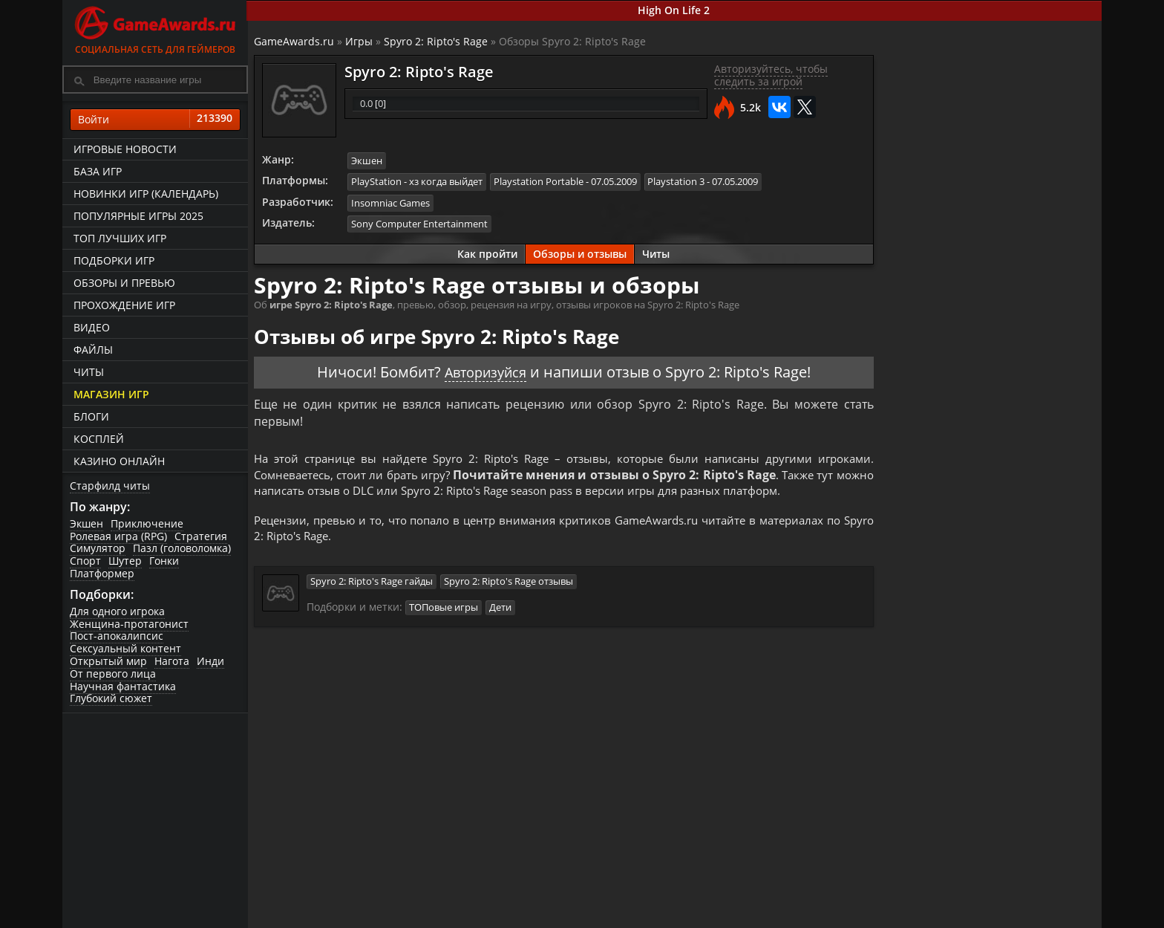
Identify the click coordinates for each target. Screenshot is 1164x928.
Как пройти (487, 252)
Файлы (93, 350)
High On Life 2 (675, 10)
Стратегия (200, 536)
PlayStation (378, 181)
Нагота (171, 662)
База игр (97, 171)
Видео (91, 327)
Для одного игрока (117, 611)
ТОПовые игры (445, 610)
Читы (88, 372)
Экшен (86, 523)
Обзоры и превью (124, 283)
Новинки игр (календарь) (145, 193)
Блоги (91, 416)
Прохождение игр (124, 305)
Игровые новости (125, 149)
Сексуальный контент (125, 649)
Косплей (98, 439)
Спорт (85, 561)
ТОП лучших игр (119, 238)
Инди (210, 662)
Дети (502, 610)
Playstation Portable (540, 181)
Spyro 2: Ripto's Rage (437, 41)
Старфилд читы (110, 485)
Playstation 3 (678, 181)
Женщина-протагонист (129, 624)
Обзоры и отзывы (580, 252)
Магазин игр (111, 394)
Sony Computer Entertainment (421, 222)
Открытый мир (108, 662)
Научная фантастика (123, 686)
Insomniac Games (392, 202)
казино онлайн (119, 461)
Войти (155, 119)
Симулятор (97, 549)
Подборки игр (113, 260)
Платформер (102, 573)
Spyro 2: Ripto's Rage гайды (373, 585)
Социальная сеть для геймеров (155, 28)
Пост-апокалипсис (116, 636)
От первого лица (113, 673)
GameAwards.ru (295, 41)
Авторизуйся (485, 370)
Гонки (164, 561)
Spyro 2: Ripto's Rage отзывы (510, 585)
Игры (360, 41)
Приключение (147, 523)
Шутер (125, 561)
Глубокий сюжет (111, 699)
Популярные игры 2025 (138, 216)
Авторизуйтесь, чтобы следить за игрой (770, 75)
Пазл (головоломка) (182, 549)
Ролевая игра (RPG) (118, 536)
